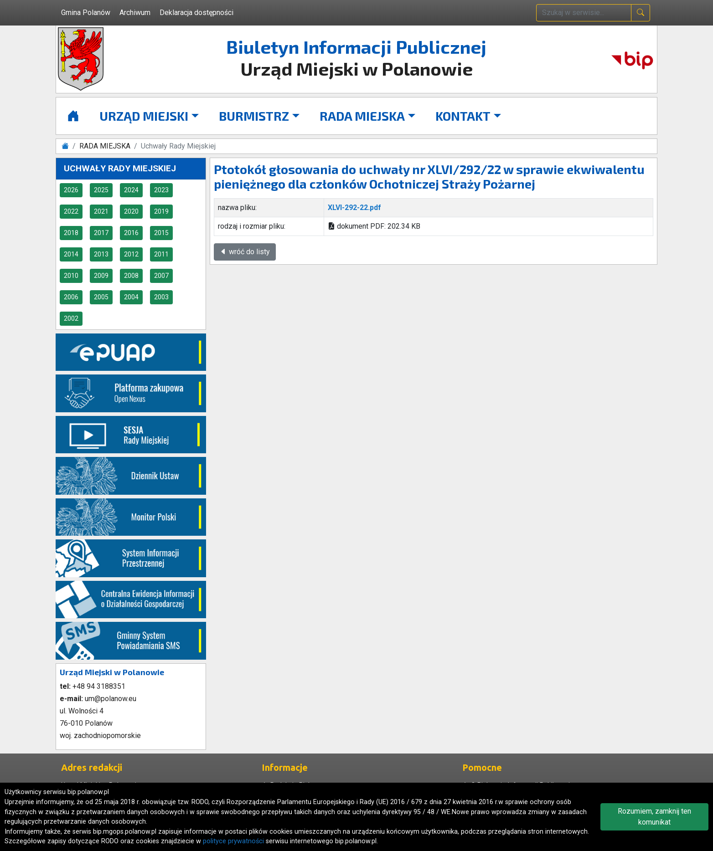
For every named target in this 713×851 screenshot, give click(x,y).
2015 (161, 232)
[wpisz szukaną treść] (583, 12)
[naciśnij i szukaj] (640, 12)
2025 (101, 190)
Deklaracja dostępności (196, 12)
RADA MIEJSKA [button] (362, 115)
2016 (131, 232)
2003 (161, 297)
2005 (101, 297)
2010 (71, 275)
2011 (161, 254)
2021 (101, 211)
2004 (131, 297)
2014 (71, 254)
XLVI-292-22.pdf (354, 207)
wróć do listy (245, 251)
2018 (71, 232)
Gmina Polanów (85, 12)
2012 (131, 254)
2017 (101, 232)
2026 (71, 190)
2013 (101, 254)
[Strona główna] (73, 116)
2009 (101, 275)
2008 (131, 275)
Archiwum (134, 12)
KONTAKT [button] (463, 115)
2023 (161, 190)
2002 (71, 318)
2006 (71, 297)
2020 (131, 211)
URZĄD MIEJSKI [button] (143, 115)
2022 (71, 211)
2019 (161, 211)
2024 (131, 190)
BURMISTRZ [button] (254, 115)
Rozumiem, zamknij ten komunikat (654, 816)
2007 (161, 275)
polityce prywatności (233, 841)
